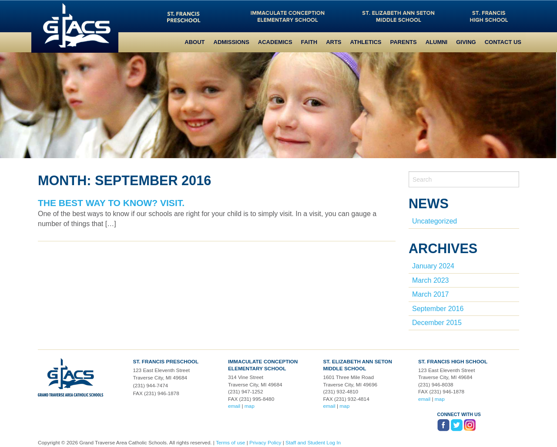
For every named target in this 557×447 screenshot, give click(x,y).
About (195, 42)
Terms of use (230, 443)
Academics (275, 42)
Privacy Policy (265, 443)
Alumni (437, 42)
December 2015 (437, 322)
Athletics (366, 42)
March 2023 (430, 280)
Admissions (231, 42)
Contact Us (503, 42)
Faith (309, 42)
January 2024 (433, 266)
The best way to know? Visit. (111, 203)
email (234, 406)
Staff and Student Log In (313, 443)
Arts (333, 42)
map (250, 406)
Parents (403, 42)
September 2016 (437, 308)
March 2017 (430, 294)
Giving (466, 42)
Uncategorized (434, 221)
